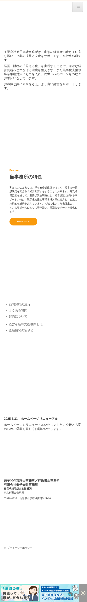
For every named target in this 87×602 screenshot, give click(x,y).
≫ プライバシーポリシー (18, 547)
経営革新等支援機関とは (26, 324)
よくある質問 (18, 310)
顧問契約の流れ (19, 304)
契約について (18, 316)
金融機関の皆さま (21, 330)
